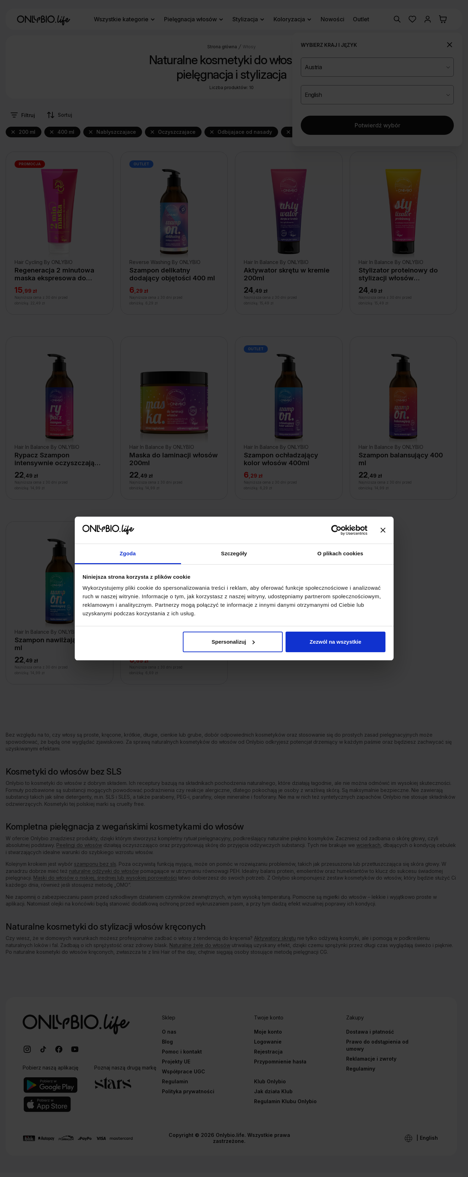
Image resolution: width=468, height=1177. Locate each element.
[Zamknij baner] (382, 530)
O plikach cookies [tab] (340, 553)
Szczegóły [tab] (234, 553)
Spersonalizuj (233, 642)
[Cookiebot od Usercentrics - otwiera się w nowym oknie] (336, 530)
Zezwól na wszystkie (335, 642)
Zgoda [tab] (128, 553)
